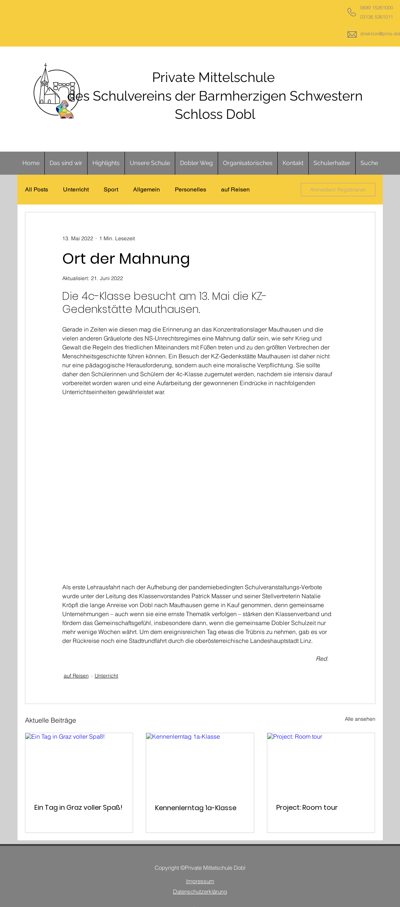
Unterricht (76, 189)
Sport (111, 189)
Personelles (190, 189)
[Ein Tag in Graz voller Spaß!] (79, 763)
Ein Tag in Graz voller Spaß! (78, 807)
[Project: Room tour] (321, 763)
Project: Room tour (307, 807)
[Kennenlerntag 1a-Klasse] (200, 763)
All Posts (36, 189)
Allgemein (146, 189)
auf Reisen (235, 189)
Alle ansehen (360, 719)
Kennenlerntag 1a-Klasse (195, 807)
